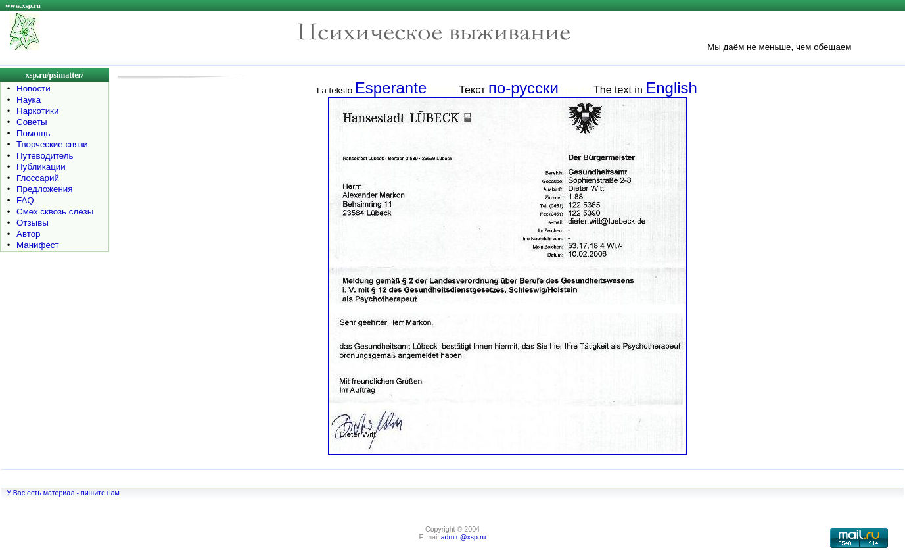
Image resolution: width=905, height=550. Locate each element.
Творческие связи (52, 144)
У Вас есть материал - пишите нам (63, 493)
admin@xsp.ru (463, 537)
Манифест (37, 245)
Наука (28, 100)
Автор (28, 234)
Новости (33, 88)
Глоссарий (37, 178)
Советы (31, 122)
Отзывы (32, 223)
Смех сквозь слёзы (54, 211)
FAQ (25, 200)
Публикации (41, 167)
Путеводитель (45, 156)
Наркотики (37, 111)
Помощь (33, 133)
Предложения (44, 189)
